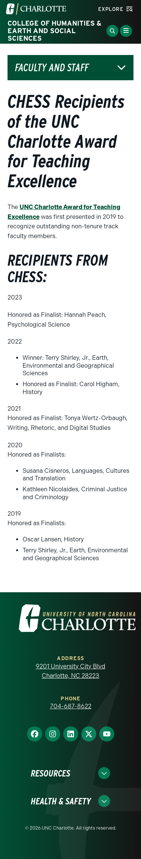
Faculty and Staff (52, 67)
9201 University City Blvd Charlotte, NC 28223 (70, 671)
